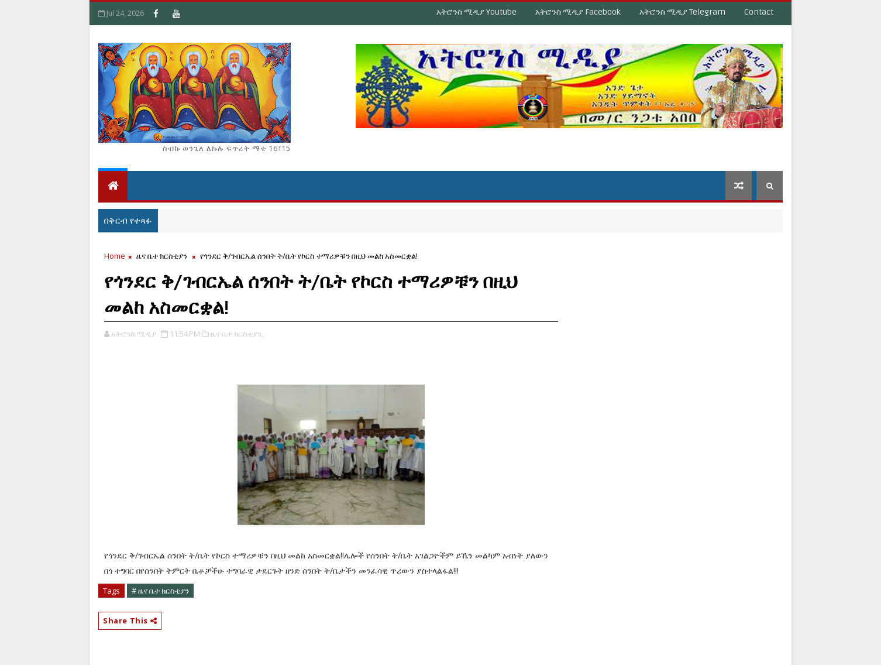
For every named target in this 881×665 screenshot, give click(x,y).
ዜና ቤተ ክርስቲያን (161, 256)
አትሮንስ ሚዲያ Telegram (682, 12)
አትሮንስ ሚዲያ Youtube (476, 12)
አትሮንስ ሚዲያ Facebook (578, 12)
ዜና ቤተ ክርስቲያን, (237, 333)
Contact (758, 12)
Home (114, 256)
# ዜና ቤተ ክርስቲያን (160, 590)
